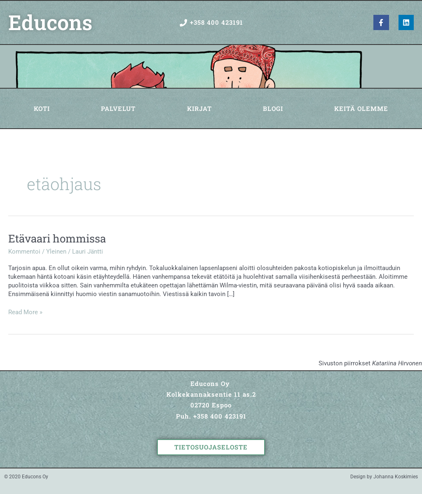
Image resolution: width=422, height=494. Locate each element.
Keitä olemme (361, 108)
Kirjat (199, 108)
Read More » (25, 312)
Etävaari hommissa (57, 238)
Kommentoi (24, 251)
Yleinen (56, 251)
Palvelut (118, 108)
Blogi (273, 108)
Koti (42, 108)
